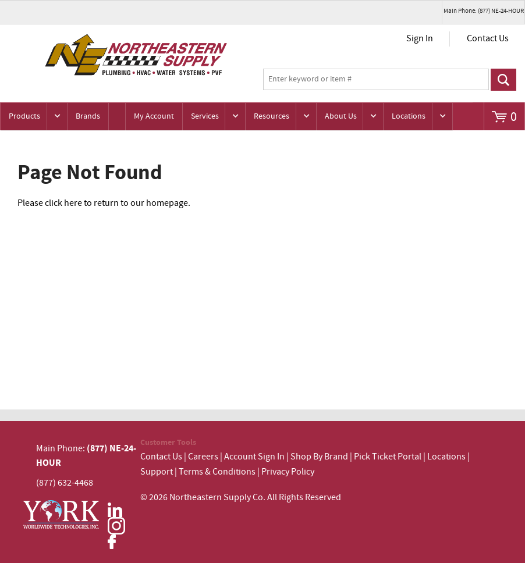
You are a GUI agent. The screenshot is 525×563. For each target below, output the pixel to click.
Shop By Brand (319, 457)
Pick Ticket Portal (387, 457)
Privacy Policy (287, 472)
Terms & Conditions (217, 472)
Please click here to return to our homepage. (103, 203)
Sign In (419, 39)
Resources (271, 116)
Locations (408, 116)
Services (205, 116)
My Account (154, 116)
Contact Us (488, 39)
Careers (203, 457)
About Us (341, 116)
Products (24, 116)
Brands (88, 116)
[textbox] (376, 80)
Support (156, 472)
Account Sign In (255, 457)
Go (503, 80)
